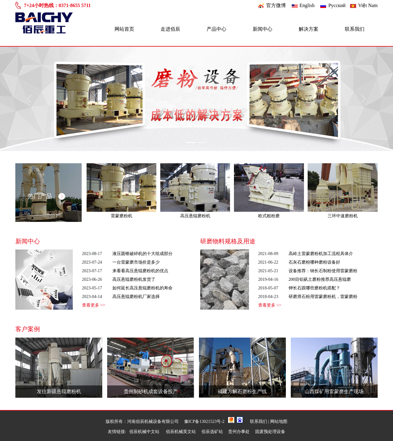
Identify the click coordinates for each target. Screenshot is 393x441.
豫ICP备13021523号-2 (204, 421)
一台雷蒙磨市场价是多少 (136, 262)
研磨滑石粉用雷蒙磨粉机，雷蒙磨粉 (323, 296)
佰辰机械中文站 (145, 431)
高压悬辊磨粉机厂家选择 (136, 296)
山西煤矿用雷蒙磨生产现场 (334, 391)
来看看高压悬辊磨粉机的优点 (140, 271)
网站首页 (124, 29)
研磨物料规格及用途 (227, 241)
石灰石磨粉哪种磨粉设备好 (314, 262)
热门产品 (46, 196)
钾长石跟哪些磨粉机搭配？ (314, 288)
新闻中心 (262, 29)
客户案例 (27, 329)
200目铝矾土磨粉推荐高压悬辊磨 (320, 279)
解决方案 (308, 29)
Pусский (336, 5)
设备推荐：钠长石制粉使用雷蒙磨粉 (323, 271)
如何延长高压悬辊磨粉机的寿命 (142, 288)
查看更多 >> (93, 305)
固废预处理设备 (270, 431)
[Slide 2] (202, 142)
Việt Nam (368, 5)
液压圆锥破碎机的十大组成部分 (142, 253)
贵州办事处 (239, 431)
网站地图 (278, 421)
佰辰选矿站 (212, 431)
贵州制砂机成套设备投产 (151, 391)
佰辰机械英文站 (181, 431)
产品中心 (216, 29)
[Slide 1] (191, 142)
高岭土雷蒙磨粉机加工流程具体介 (321, 253)
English (307, 5)
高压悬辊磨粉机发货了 (133, 279)
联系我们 (354, 29)
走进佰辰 (170, 29)
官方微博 (276, 5)
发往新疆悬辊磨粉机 (59, 391)
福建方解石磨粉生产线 (242, 391)
